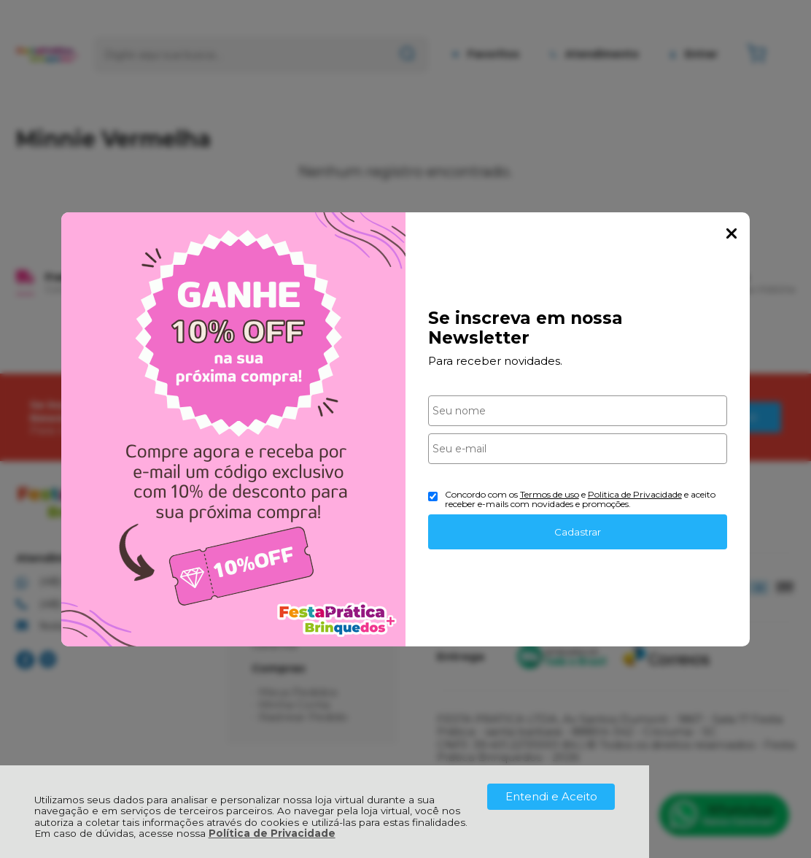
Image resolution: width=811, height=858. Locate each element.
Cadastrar (577, 532)
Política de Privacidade (272, 833)
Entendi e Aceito (551, 796)
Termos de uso (549, 494)
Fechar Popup (731, 233)
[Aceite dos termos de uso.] (433, 496)
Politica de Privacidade (635, 494)
